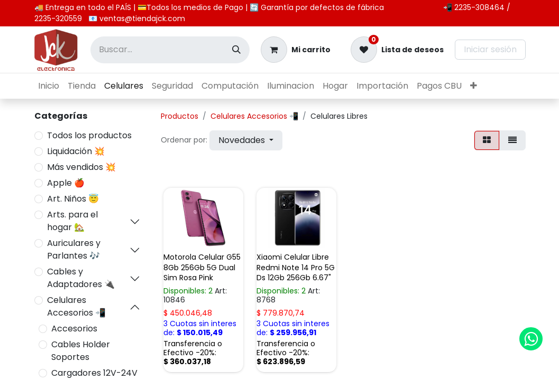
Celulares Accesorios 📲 (76, 306)
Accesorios (74, 328)
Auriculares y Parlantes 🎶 (73, 249)
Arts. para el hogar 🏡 (72, 220)
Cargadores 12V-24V (94, 373)
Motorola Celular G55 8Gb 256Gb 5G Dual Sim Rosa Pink (202, 267)
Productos (179, 116)
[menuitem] (48, 86)
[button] (245, 140)
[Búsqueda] (236, 49)
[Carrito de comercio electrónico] (296, 49)
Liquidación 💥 (76, 151)
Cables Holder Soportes (80, 350)
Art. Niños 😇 (73, 199)
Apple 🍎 (66, 183)
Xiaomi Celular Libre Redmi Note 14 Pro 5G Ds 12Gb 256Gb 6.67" (295, 267)
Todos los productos (89, 135)
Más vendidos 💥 (81, 167)
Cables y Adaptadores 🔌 (81, 277)
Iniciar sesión (490, 49)
